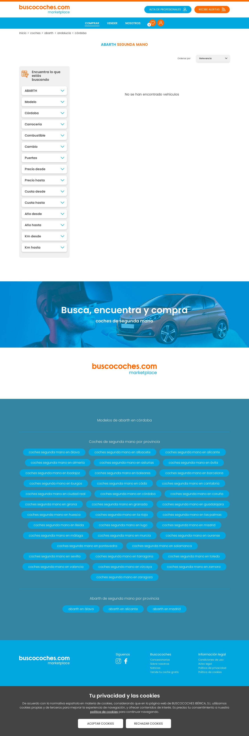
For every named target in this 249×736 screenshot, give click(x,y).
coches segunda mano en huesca (54, 514)
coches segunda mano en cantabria (190, 483)
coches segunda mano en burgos (55, 483)
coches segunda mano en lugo (123, 525)
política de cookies (104, 712)
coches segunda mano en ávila (193, 462)
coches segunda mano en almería (58, 462)
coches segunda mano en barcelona (194, 473)
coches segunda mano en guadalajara (193, 504)
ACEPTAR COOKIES (100, 723)
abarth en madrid (167, 609)
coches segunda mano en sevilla (55, 556)
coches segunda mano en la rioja (121, 514)
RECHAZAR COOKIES (148, 723)
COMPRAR (92, 23)
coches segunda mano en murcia (124, 535)
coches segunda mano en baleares (122, 473)
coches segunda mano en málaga (56, 535)
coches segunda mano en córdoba (128, 494)
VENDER (112, 23)
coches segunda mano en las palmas (192, 514)
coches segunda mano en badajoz (53, 473)
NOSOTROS (133, 23)
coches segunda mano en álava (54, 452)
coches (35, 33)
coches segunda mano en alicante (192, 452)
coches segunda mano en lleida (59, 525)
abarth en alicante (123, 609)
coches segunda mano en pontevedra (87, 546)
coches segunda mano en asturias (127, 462)
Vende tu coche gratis (164, 672)
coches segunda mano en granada (119, 504)
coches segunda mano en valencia (55, 566)
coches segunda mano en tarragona (124, 556)
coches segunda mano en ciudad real (55, 494)
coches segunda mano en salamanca (162, 546)
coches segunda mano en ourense (193, 535)
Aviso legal (205, 664)
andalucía (64, 33)
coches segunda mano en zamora (194, 566)
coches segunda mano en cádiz (122, 483)
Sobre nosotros (159, 664)
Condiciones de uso (210, 660)
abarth (48, 33)
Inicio (22, 33)
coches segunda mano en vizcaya (125, 566)
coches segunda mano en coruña (196, 494)
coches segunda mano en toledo (194, 556)
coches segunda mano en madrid (188, 525)
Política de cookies (210, 672)
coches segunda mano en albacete (122, 452)
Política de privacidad (212, 668)
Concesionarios (160, 660)
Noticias (155, 668)
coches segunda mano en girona (51, 504)
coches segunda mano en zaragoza (124, 577)
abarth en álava (81, 609)
